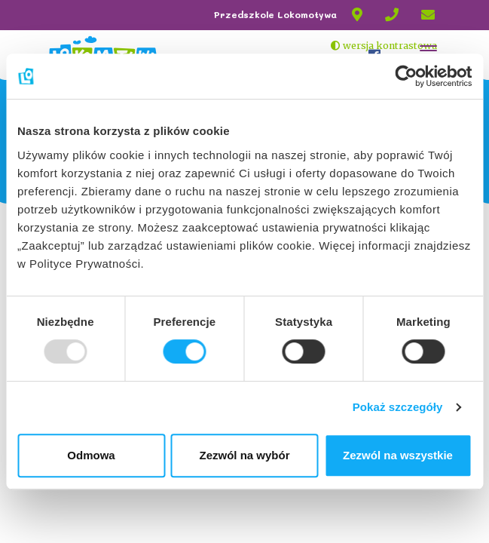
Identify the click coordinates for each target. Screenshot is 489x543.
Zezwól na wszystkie (398, 455)
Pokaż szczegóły (398, 406)
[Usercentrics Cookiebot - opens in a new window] (406, 76)
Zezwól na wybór (244, 455)
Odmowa (91, 455)
